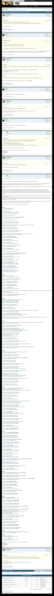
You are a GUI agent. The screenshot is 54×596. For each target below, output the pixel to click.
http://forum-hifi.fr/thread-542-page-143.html (9, 271)
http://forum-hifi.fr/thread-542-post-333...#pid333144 (17, 368)
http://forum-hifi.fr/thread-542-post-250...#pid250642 (10, 323)
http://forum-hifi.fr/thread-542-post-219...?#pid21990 (10, 228)
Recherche (36, 6)
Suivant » (24, 572)
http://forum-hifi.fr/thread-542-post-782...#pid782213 (10, 519)
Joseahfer (53, 594)
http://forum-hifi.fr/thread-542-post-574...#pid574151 (10, 443)
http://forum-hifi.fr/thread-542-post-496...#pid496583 (10, 405)
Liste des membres (24, 6)
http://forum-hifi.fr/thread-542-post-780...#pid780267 (10, 516)
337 (19, 572)
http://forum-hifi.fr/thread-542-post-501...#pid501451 (16, 406)
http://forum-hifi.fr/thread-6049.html (9, 29)
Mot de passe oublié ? (28, 0)
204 (31, 584)
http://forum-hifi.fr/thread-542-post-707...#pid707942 (10, 485)
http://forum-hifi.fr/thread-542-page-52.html (9, 225)
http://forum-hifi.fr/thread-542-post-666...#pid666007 (10, 479)
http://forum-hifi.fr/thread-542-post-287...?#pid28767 (12, 249)
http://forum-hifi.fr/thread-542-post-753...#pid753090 (10, 507)
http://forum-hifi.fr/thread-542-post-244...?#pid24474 (10, 240)
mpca (26, 586)
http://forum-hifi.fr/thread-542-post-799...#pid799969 (10, 525)
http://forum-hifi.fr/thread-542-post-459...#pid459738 (10, 393)
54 (31, 580)
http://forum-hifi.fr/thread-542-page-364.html (9, 440)
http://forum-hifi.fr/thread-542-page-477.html (9, 522)
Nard (6, 88)
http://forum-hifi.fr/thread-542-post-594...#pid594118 (10, 459)
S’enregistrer (33, 0)
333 (12, 572)
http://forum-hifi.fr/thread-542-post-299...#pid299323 (10, 347)
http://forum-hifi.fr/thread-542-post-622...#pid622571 (10, 466)
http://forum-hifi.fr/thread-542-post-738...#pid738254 (10, 498)
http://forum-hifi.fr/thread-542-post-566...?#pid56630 (10, 267)
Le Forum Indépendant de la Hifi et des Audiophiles (10, 8)
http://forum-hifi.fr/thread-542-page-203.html (9, 326)
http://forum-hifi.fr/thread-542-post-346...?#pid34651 (10, 254)
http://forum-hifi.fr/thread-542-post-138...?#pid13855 (10, 218)
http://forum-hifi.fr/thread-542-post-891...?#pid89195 (10, 288)
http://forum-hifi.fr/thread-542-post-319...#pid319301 (10, 355)
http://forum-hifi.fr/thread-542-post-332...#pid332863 (10, 367)
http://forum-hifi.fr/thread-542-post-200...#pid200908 (10, 318)
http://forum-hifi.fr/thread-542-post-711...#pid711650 (10, 488)
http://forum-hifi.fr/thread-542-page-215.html (9, 352)
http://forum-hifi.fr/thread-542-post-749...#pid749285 (10, 504)
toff (26, 582)
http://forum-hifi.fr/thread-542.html (7, 209)
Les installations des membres (27, 8)
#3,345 (51, 104)
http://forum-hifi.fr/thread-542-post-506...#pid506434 (10, 416)
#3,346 (51, 123)
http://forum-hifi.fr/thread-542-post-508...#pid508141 (10, 419)
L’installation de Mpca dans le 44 (7, 586)
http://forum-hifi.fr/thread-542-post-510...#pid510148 (10, 426)
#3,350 (51, 552)
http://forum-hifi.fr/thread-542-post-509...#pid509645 (10, 423)
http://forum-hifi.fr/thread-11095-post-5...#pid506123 (15, 413)
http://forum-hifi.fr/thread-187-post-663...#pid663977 (10, 476)
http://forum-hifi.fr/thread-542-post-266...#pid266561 (14, 331)
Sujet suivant (10, 570)
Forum (17, 6)
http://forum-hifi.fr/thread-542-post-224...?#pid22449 (10, 234)
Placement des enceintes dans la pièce (8, 582)
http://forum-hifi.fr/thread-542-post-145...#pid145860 (10, 301)
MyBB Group (10, 594)
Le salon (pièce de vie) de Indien (7, 578)
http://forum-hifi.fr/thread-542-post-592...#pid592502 (10, 456)
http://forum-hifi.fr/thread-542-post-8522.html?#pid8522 (10, 212)
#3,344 (51, 92)
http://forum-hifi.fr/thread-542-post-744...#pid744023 (10, 501)
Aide (31, 6)
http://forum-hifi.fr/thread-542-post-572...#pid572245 (10, 437)
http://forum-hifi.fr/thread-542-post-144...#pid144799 (10, 300)
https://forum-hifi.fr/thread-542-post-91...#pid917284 (10, 539)
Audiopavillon (8, 14)
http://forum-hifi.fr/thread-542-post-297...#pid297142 (10, 344)
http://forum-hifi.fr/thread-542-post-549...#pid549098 (10, 429)
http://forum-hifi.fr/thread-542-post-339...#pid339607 (10, 374)
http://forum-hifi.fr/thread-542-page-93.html (9, 246)
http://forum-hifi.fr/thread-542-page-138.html (9, 266)
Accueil (20, 8)
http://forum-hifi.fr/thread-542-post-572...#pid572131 (10, 436)
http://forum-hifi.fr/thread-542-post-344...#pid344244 (19, 375)
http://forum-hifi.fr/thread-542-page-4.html (11, 213)
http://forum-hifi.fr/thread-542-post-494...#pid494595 (13, 402)
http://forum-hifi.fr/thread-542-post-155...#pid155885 (10, 302)
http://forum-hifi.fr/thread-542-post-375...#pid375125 (10, 382)
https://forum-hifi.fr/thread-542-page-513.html (9, 532)
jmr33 (26, 584)
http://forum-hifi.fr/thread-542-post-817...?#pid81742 (10, 285)
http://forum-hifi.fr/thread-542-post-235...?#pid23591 (10, 237)
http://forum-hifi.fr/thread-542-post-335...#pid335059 (10, 371)
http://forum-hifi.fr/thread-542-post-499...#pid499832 (21, 390)
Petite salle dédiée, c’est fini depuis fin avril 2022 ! (10, 584)
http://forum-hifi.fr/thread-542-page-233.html (9, 361)
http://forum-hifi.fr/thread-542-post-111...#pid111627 (10, 295)
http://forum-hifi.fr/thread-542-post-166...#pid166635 (14, 315)
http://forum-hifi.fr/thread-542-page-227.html (9, 358)
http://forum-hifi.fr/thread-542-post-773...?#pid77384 (10, 279)
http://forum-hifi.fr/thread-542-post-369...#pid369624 (10, 379)
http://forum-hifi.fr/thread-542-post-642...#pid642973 (10, 469)
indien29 (26, 578)
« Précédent (7, 572)
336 (17, 572)
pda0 (7, 131)
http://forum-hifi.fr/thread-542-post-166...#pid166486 (18, 314)
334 (13, 572)
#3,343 (51, 62)
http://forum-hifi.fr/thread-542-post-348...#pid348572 (15, 376)
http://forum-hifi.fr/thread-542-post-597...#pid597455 (10, 463)
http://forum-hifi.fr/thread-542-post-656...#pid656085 (10, 473)
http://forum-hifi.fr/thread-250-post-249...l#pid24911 (10, 243)
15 (31, 582)
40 (31, 586)
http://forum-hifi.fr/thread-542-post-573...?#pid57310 (10, 270)
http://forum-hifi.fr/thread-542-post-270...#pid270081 (10, 341)
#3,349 (51, 179)
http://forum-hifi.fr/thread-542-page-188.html (9, 308)
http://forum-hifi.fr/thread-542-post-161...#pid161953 (10, 311)
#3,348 (51, 160)
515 (21, 572)
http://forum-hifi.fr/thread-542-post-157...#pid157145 (10, 305)
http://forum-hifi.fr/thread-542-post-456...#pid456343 (10, 389)
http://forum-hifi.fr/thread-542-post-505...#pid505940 (10, 412)
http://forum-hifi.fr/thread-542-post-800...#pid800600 (10, 528)
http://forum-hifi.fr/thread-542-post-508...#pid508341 (10, 422)
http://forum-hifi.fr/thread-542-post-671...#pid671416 (10, 482)
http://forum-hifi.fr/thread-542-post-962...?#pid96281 (10, 292)
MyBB (3, 594)
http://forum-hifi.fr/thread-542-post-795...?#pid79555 (10, 282)
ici (6, 151)
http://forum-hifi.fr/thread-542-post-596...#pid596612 (10, 462)
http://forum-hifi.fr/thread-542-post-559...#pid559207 (10, 433)
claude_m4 (26, 580)
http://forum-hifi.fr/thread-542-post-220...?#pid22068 (10, 231)
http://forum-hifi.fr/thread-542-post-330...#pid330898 (10, 364)
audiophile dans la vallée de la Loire (8, 580)
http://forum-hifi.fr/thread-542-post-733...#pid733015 (10, 494)
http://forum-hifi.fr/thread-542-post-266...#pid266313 (20, 330)
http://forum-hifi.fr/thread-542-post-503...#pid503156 (10, 409)
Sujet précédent (5, 570)
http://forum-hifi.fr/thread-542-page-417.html (9, 491)
